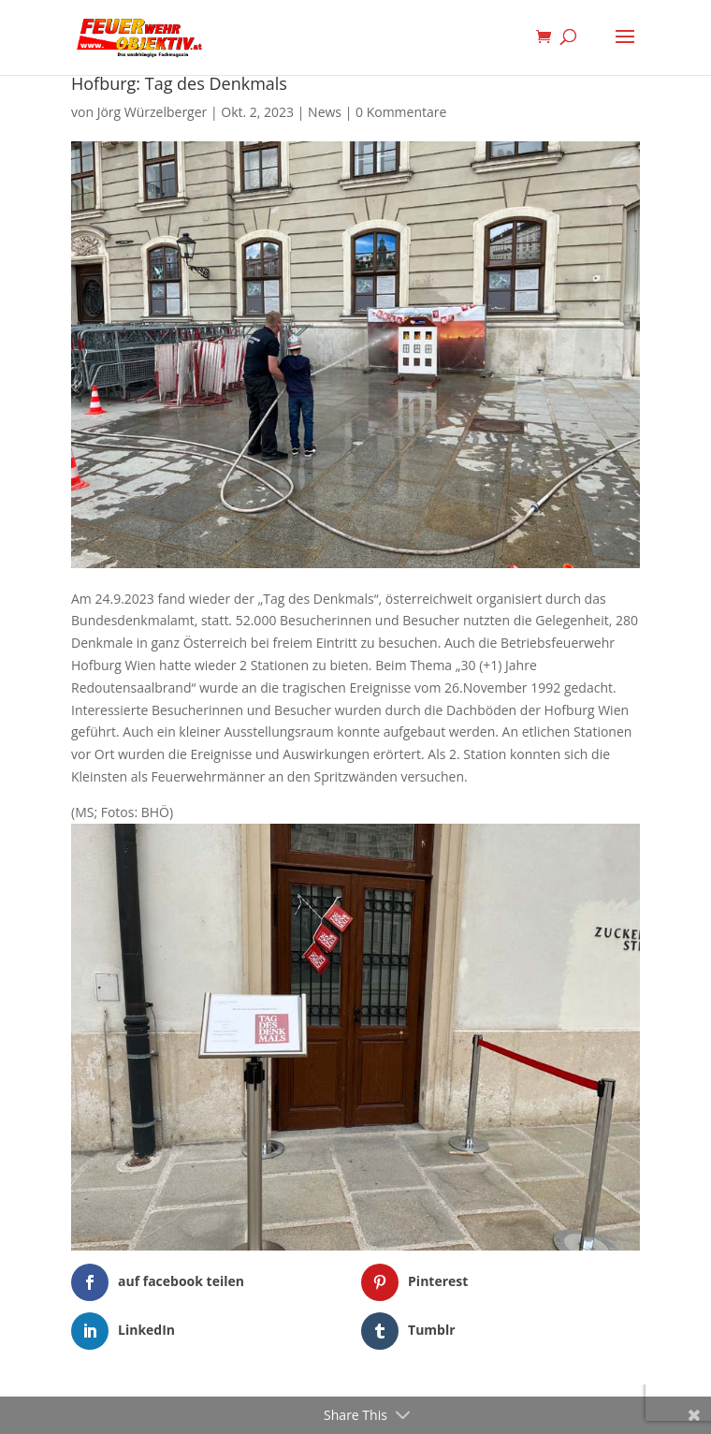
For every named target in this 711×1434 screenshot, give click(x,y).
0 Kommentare (401, 112)
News (324, 112)
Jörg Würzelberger (152, 112)
